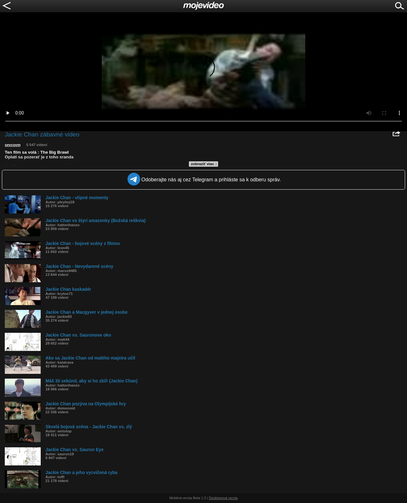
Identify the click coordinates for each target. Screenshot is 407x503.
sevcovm (12, 145)
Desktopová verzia (223, 498)
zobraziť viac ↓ (204, 164)
